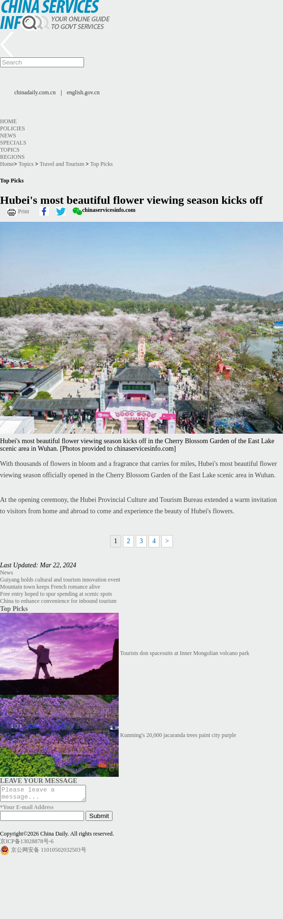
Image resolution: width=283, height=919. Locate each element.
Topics (9, 149)
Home (8, 121)
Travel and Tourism (61, 164)
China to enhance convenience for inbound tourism (58, 601)
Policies (12, 128)
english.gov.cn (83, 92)
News (8, 135)
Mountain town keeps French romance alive (50, 586)
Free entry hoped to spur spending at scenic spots (56, 594)
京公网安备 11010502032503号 (48, 852)
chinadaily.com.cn (35, 92)
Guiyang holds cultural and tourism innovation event (60, 579)
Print (23, 211)
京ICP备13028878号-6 (27, 844)
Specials (13, 142)
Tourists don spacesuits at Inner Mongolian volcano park (184, 653)
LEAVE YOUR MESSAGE (38, 780)
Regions (12, 157)
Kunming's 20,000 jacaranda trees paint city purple (178, 735)
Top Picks (101, 164)
